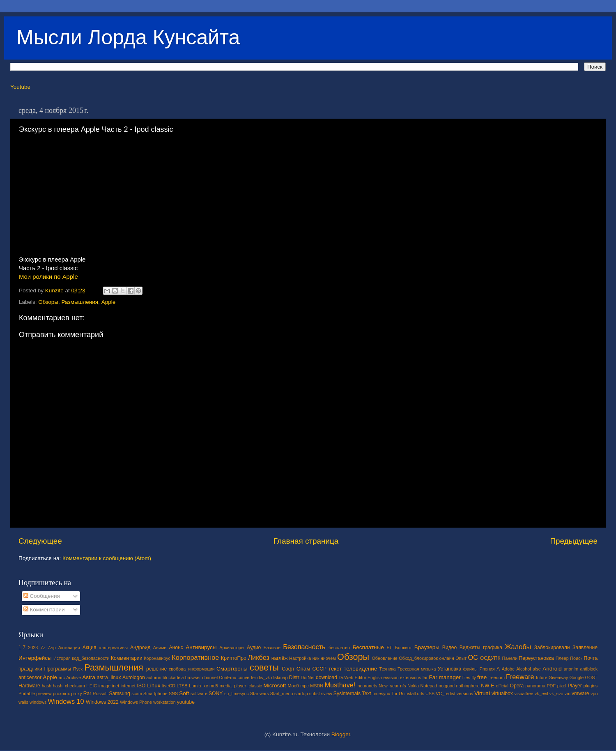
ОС (473, 657)
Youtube (20, 87)
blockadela (173, 677)
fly (473, 677)
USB (429, 693)
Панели (509, 658)
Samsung (119, 693)
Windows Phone (136, 702)
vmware (580, 693)
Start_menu (281, 693)
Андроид (140, 647)
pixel (561, 685)
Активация (69, 647)
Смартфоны (232, 669)
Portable (26, 693)
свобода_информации (192, 668)
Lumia (195, 685)
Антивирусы (201, 647)
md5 (213, 685)
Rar (87, 693)
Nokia (413, 685)
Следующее (40, 541)
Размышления (80, 302)
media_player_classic (241, 685)
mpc (304, 685)
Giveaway (558, 677)
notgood (447, 685)
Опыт (461, 658)
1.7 (21, 647)
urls (420, 693)
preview (43, 693)
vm (567, 693)
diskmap (279, 677)
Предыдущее (574, 541)
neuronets (367, 685)
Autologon (133, 677)
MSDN (316, 685)
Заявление (585, 647)
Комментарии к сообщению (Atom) (106, 558)
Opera (517, 686)
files (466, 677)
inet (115, 685)
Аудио (254, 647)
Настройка (300, 658)
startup (301, 693)
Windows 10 (66, 701)
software (199, 693)
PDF (551, 685)
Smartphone (155, 693)
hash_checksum (69, 685)
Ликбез (258, 657)
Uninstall (407, 693)
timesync (381, 693)
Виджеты (470, 647)
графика (492, 647)
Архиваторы (231, 647)
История (62, 658)
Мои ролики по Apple (48, 276)
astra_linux (109, 677)
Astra (88, 677)
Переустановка (536, 658)
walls (23, 702)
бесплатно (339, 647)
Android (552, 669)
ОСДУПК (490, 658)
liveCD (168, 685)
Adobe (508, 668)
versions (465, 693)
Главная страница (306, 541)
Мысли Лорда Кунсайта (128, 37)
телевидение (360, 669)
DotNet (308, 677)
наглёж (279, 658)
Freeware (520, 676)
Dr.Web (346, 677)
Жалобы (518, 646)
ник (316, 658)
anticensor (29, 677)
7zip (52, 647)
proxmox (61, 693)
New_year (389, 685)
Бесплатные (368, 647)
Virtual (482, 693)
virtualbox (502, 693)
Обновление (384, 658)
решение (156, 669)
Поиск (576, 658)
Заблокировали (552, 647)
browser (193, 677)
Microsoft (274, 685)
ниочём (328, 658)
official (502, 685)
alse (537, 668)
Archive (73, 677)
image (104, 685)
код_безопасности (90, 658)
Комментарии (44, 609)
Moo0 (293, 685)
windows (38, 702)
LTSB (182, 685)
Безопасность (304, 646)
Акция (90, 647)
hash (46, 685)
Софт (288, 669)
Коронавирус (157, 658)
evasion (390, 677)
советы (264, 667)
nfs (403, 685)
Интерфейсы (35, 658)
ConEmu (227, 677)
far (425, 677)
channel (210, 677)
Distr (294, 677)
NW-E (487, 686)
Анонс (176, 647)
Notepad (429, 685)
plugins (591, 685)
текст (335, 669)
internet (128, 685)
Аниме (160, 647)
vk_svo (556, 693)
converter (246, 677)
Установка (449, 669)
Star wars (259, 693)
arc (62, 677)
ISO (141, 686)
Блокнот (403, 647)
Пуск (78, 668)
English (375, 677)
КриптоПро (233, 658)
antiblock (589, 668)
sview (326, 693)
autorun (153, 677)
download (326, 677)
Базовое (272, 647)
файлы (470, 668)
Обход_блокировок (418, 658)
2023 (33, 647)
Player (575, 686)
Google (576, 677)
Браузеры (426, 647)
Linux (153, 685)
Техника (387, 668)
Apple (108, 302)
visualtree (523, 693)
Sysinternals (347, 693)
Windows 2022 (102, 702)
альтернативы (113, 647)
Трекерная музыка (417, 668)
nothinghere (468, 685)
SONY (216, 693)
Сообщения (41, 596)
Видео (449, 647)
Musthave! (340, 685)
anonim (571, 668)
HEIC (91, 685)
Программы (57, 669)
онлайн (446, 658)
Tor (394, 693)
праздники (30, 669)
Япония (487, 668)
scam (136, 693)
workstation (164, 702)
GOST (591, 677)
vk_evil (541, 693)
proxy (76, 693)
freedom (496, 677)
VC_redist (445, 693)
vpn (594, 693)
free (482, 677)
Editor (360, 677)
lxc (205, 685)
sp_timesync (236, 693)
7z (42, 647)
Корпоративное (195, 657)
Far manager (444, 677)
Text (366, 693)
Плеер (562, 658)
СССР (319, 669)
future (541, 677)
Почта (591, 658)
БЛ (390, 647)
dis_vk (263, 677)
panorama (535, 685)
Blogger (340, 734)
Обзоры (48, 302)
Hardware (29, 686)
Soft (184, 693)
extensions (410, 677)
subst (314, 693)
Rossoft (100, 693)
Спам (303, 669)
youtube (186, 702)
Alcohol (523, 668)
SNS (173, 693)
